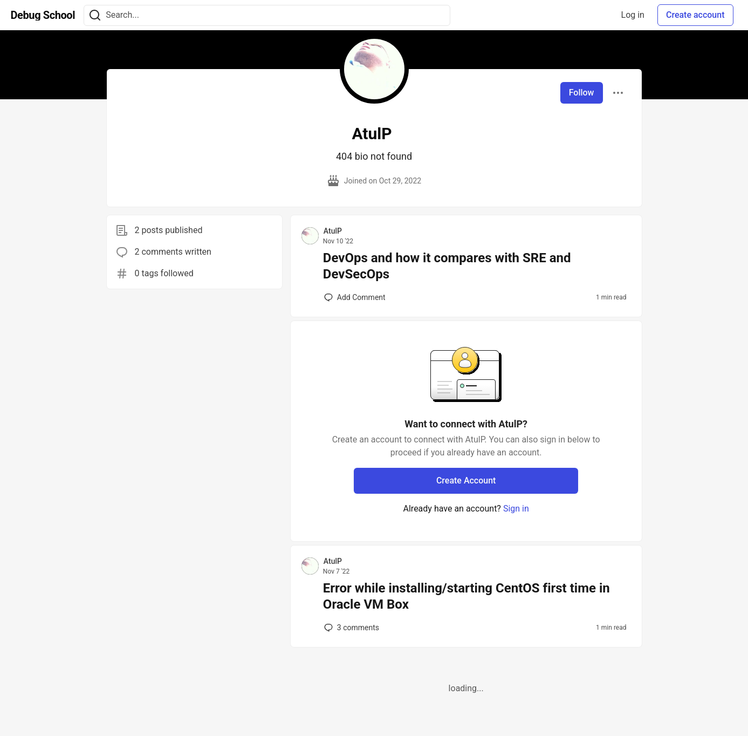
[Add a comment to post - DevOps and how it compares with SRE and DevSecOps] (355, 297)
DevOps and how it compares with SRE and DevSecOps (447, 266)
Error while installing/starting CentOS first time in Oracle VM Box (466, 596)
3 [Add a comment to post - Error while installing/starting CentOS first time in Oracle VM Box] (350, 627)
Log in (632, 15)
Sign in (516, 508)
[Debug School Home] (43, 15)
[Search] (95, 15)
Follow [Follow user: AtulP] (581, 92)
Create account (695, 15)
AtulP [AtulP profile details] (333, 231)
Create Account (466, 480)
